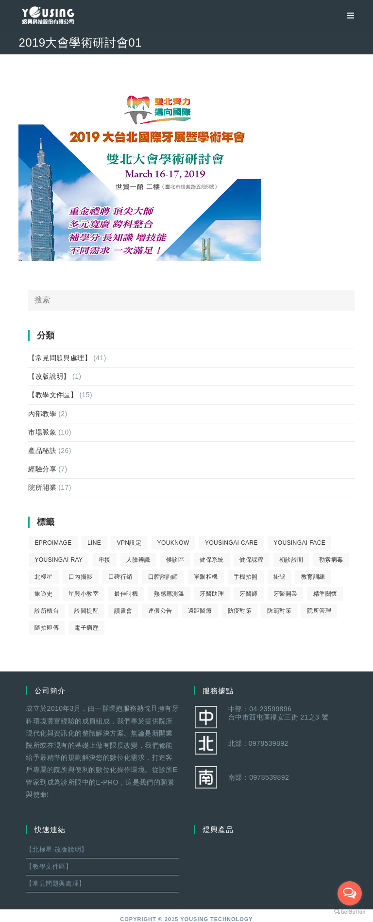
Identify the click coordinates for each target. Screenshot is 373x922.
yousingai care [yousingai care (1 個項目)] (231, 542)
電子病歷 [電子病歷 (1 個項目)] (86, 627)
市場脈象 (42, 432)
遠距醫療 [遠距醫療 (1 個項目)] (200, 610)
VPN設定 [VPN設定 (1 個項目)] (129, 542)
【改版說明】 (49, 376)
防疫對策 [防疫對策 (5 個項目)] (240, 610)
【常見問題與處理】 (59, 358)
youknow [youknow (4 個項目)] (173, 542)
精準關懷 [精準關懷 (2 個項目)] (325, 593)
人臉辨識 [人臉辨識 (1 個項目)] (138, 559)
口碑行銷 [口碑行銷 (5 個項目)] (120, 576)
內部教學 (42, 414)
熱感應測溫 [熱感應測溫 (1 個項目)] (169, 593)
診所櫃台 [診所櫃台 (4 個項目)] (46, 610)
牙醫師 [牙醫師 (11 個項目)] (248, 593)
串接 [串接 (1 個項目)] (105, 559)
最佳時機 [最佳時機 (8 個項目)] (126, 593)
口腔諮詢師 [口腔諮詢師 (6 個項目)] (163, 576)
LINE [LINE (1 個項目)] (94, 542)
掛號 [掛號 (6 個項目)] (279, 576)
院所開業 (42, 487)
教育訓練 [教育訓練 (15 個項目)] (313, 576)
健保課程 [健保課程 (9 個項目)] (251, 559)
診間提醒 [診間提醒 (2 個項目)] (86, 610)
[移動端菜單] (347, 16)
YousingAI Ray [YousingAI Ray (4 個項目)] (58, 559)
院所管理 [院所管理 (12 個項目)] (319, 610)
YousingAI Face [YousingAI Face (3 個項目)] (299, 542)
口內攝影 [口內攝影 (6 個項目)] (80, 576)
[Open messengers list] (350, 893)
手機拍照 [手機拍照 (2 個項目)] (246, 576)
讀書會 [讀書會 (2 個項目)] (123, 610)
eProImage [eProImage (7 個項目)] (52, 542)
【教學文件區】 (52, 395)
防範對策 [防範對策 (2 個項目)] (279, 610)
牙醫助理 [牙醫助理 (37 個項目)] (212, 593)
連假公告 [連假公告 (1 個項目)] (160, 610)
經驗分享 (42, 469)
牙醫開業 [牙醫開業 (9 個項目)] (285, 593)
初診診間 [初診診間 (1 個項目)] (291, 559)
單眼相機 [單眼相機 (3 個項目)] (206, 576)
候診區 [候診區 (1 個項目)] (175, 559)
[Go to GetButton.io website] (349, 912)
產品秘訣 (42, 450)
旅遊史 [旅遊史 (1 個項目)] (43, 593)
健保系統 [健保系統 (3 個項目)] (212, 559)
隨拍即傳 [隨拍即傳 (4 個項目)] (46, 627)
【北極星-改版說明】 (56, 849)
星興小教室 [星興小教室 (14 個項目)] (83, 593)
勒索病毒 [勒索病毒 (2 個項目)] (331, 559)
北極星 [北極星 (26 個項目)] (43, 576)
